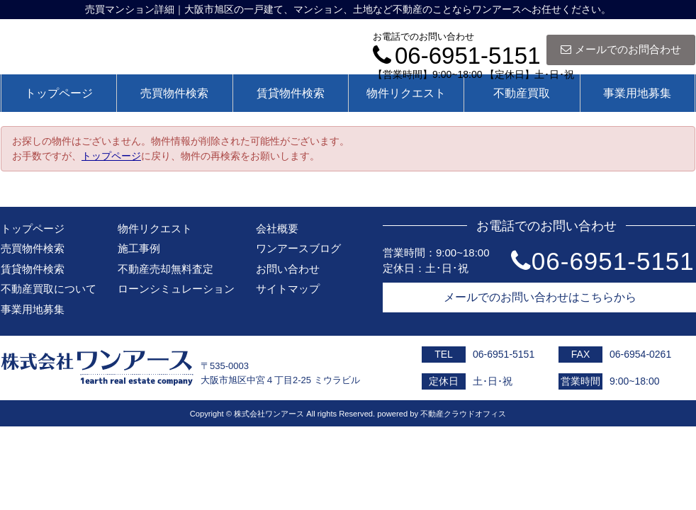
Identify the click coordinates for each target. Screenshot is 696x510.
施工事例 (139, 248)
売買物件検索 (174, 93)
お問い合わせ (288, 269)
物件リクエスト (406, 93)
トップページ (59, 93)
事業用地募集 (637, 93)
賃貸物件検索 (291, 93)
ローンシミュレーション (176, 289)
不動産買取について (48, 289)
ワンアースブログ (298, 248)
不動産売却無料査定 (165, 269)
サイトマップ (288, 289)
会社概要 (277, 228)
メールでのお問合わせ (621, 49)
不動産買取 (521, 93)
